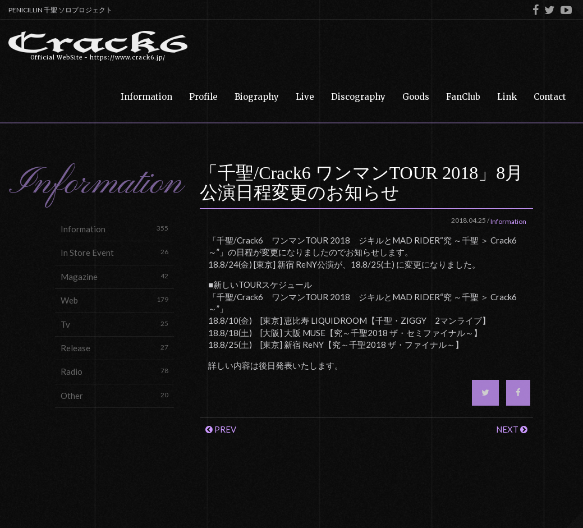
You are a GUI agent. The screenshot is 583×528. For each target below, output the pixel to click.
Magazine (114, 276)
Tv (114, 324)
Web (114, 300)
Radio (114, 371)
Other (114, 395)
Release (114, 347)
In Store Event (114, 252)
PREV (220, 429)
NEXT (511, 429)
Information (114, 228)
